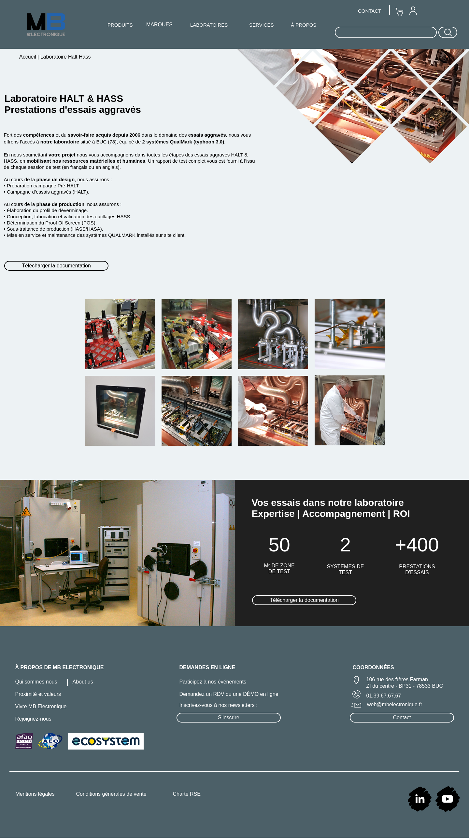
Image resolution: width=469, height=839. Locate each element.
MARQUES (159, 24)
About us (83, 681)
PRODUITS (120, 25)
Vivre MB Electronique (41, 706)
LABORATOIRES (209, 25)
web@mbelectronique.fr (394, 704)
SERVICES (261, 25)
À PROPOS (303, 25)
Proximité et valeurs (38, 694)
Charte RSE (187, 794)
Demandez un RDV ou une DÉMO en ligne (228, 694)
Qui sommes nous (36, 681)
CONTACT (369, 11)
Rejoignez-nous (33, 719)
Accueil (28, 57)
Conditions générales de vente (111, 794)
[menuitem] (413, 10)
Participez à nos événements (212, 681)
